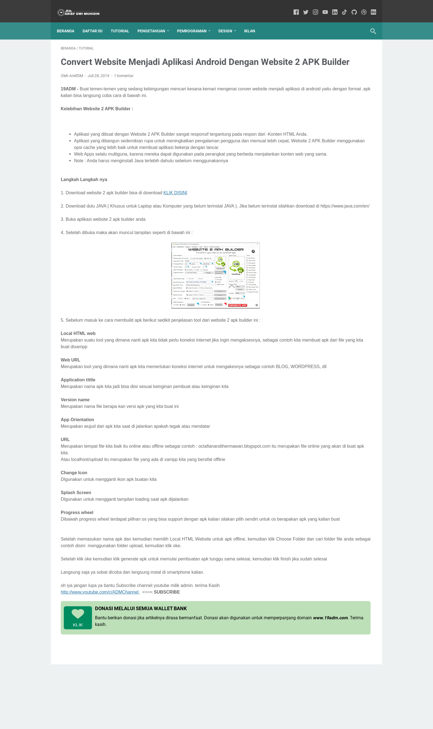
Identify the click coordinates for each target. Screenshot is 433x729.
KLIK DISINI (175, 220)
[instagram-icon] (311, 6)
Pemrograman (195, 22)
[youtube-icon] (321, 6)
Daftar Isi (96, 22)
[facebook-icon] (292, 6)
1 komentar (124, 83)
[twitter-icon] (302, 6)
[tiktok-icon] (340, 6)
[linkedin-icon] (331, 6)
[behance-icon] (369, 6)
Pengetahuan (155, 22)
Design (229, 22)
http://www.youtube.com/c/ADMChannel (100, 653)
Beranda (69, 22)
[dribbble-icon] (360, 6)
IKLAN (253, 22)
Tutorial (124, 22)
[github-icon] (350, 6)
